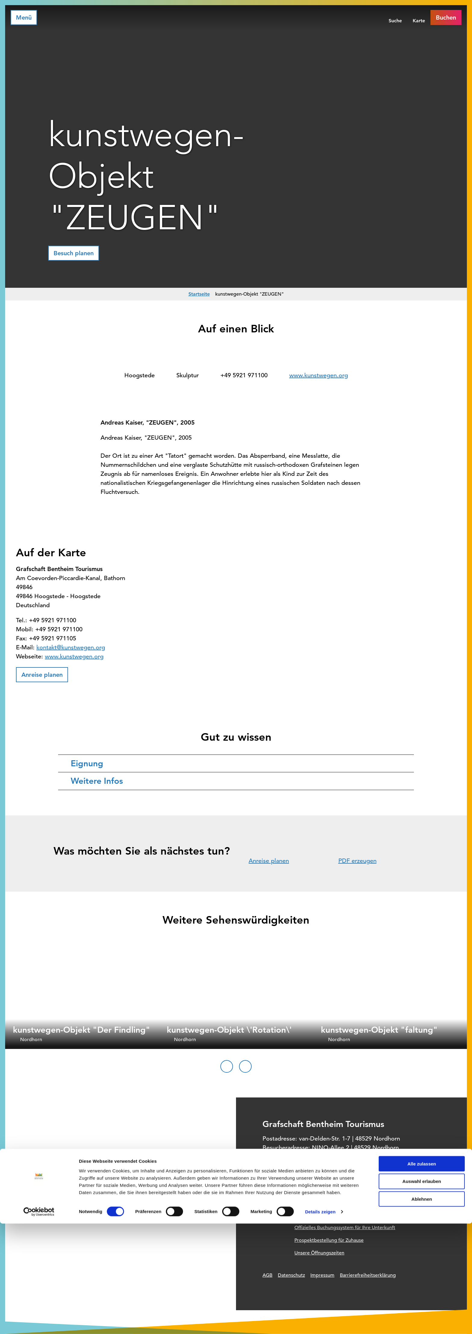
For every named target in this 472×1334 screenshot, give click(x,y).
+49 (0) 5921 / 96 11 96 (307, 1156)
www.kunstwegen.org (318, 375)
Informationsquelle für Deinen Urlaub (334, 1215)
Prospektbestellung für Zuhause (329, 1240)
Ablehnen (421, 1309)
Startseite (199, 294)
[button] (73, 253)
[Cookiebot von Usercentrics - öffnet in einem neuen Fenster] (39, 1322)
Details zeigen (320, 1322)
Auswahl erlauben (421, 1291)
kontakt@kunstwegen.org (70, 647)
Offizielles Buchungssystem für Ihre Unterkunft (344, 1228)
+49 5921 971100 (244, 375)
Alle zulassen (421, 1273)
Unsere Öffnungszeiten (319, 1253)
